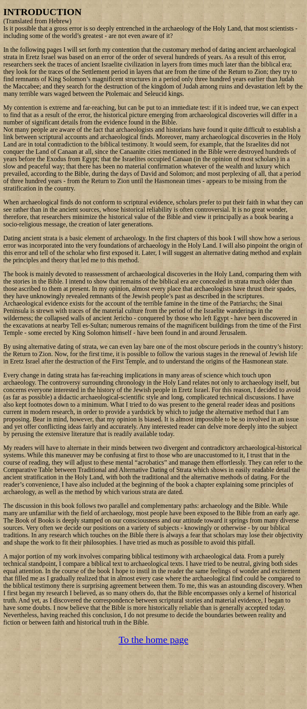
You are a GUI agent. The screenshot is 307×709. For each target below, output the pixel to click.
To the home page (153, 639)
